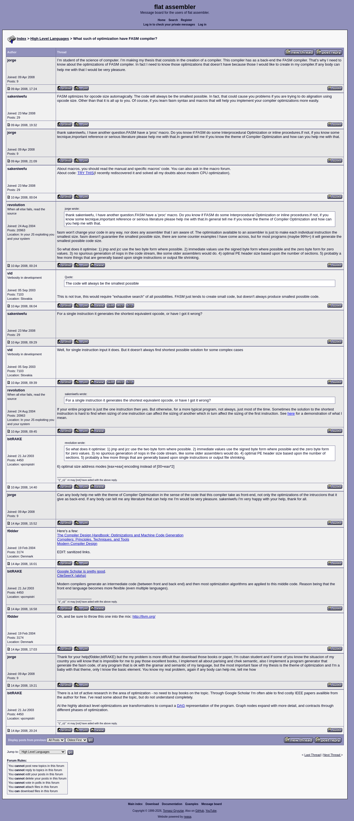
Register (186, 20)
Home (162, 20)
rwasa (187, 816)
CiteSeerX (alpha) (71, 575)
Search (173, 20)
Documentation (172, 804)
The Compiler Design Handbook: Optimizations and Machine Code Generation (120, 535)
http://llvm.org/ (144, 616)
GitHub (199, 810)
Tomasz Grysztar (173, 810)
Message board (211, 804)
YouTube (210, 810)
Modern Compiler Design (77, 543)
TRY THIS (86, 173)
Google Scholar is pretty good (81, 571)
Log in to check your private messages (169, 24)
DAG (181, 706)
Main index (135, 804)
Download (152, 804)
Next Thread (332, 755)
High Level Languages (50, 38)
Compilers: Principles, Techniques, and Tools (93, 539)
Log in (202, 24)
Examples (191, 804)
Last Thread (312, 755)
